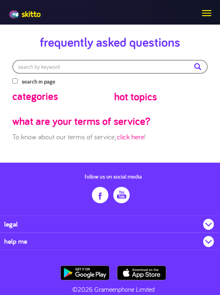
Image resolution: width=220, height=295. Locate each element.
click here (130, 136)
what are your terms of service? (81, 120)
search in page (38, 81)
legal (11, 224)
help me (15, 241)
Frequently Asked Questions (110, 41)
